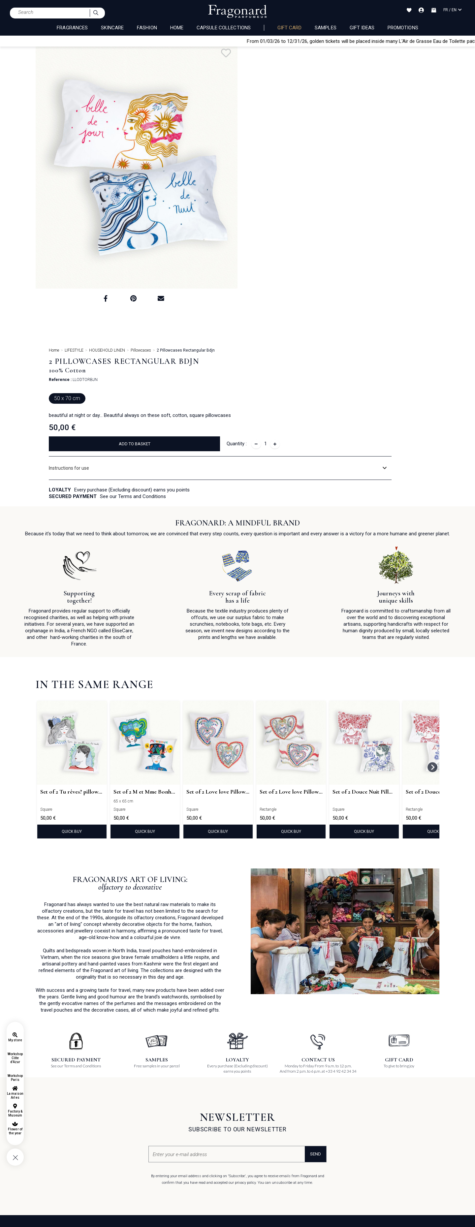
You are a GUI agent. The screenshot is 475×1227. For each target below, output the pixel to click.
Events (176, 1116)
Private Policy (48, 1135)
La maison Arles (15, 1095)
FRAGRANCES (72, 28)
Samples (325, 28)
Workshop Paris (15, 1078)
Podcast (250, 1146)
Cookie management (56, 1145)
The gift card (114, 1096)
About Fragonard (186, 1096)
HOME (176, 28)
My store (15, 1040)
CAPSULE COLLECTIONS (224, 28)
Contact (183, 1146)
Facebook (251, 1096)
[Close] (472, 41)
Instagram (252, 1116)
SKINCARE (112, 28)
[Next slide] (432, 604)
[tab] (351, 191)
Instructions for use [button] (284, 191)
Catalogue (179, 1125)
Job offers (314, 1106)
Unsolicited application (326, 1096)
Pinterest (251, 1106)
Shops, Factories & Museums (197, 1106)
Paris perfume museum (126, 1142)
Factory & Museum (15, 1113)
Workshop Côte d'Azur (15, 1058)
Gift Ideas (362, 28)
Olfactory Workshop (122, 1106)
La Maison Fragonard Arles (128, 1132)
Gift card (289, 28)
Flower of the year (15, 1131)
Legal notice (47, 1116)
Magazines (180, 1135)
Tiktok (248, 1126)
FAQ (40, 1096)
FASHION (147, 28)
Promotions (403, 28)
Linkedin (250, 1136)
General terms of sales (57, 1106)
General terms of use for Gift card (67, 1125)
